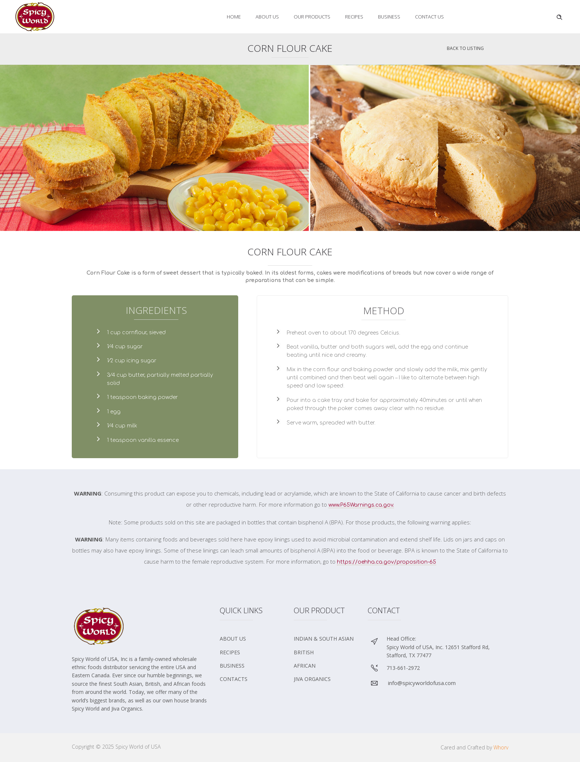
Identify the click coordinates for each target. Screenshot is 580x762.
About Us (267, 16)
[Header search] (559, 16)
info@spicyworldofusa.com (422, 683)
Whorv (500, 747)
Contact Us (429, 16)
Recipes (354, 16)
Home (234, 16)
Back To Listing (465, 48)
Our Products (312, 16)
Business (389, 16)
